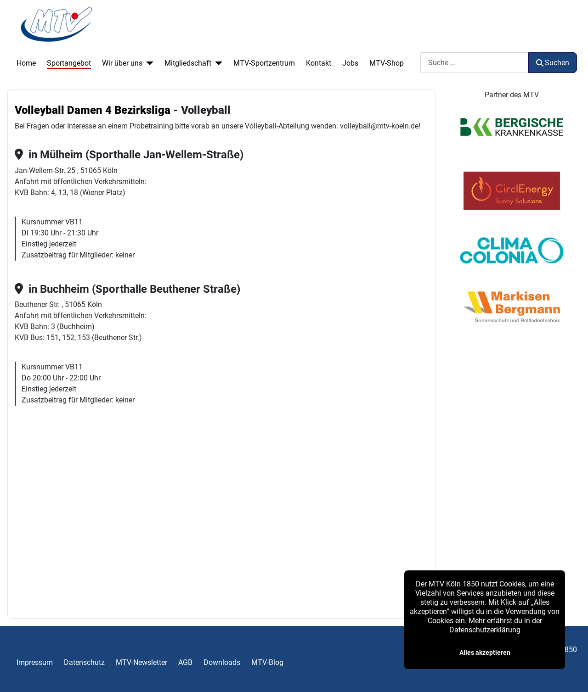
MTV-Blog (267, 662)
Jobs (350, 63)
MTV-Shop (386, 63)
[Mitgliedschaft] (216, 63)
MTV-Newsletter (141, 662)
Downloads (222, 662)
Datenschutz (84, 662)
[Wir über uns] (147, 63)
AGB (185, 662)
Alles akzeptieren (484, 652)
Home (26, 63)
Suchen (552, 62)
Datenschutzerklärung (484, 629)
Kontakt (318, 63)
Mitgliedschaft (187, 63)
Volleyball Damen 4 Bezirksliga (92, 110)
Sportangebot (69, 63)
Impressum (35, 662)
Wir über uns (122, 63)
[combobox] (474, 62)
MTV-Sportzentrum (264, 63)
